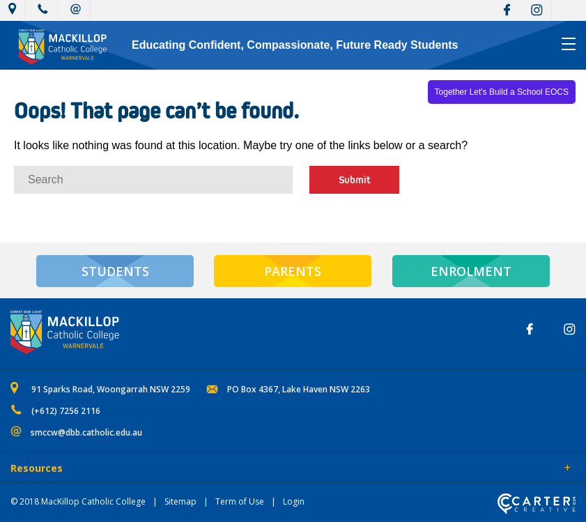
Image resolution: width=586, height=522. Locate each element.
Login (293, 501)
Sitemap (180, 501)
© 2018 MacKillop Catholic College (78, 501)
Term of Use (239, 501)
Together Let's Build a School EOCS (502, 92)
